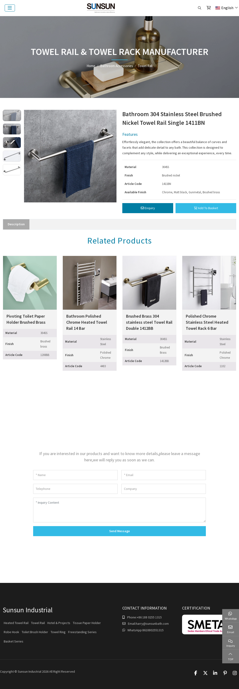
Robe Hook (11, 632)
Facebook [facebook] (195, 673)
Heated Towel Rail (16, 623)
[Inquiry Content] (119, 510)
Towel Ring (58, 632)
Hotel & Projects (58, 623)
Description (16, 224)
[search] (199, 8)
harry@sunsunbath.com (152, 623)
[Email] (163, 475)
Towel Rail (38, 623)
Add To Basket (206, 208)
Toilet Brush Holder (35, 632)
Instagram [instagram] (235, 673)
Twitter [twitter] (205, 673)
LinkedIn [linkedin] (215, 673)
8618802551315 (153, 630)
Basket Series (13, 641)
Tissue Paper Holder (87, 623)
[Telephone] (75, 489)
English (224, 7)
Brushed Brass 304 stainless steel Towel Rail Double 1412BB (149, 322)
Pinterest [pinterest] (225, 673)
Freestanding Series (82, 632)
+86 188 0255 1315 (149, 617)
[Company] (163, 489)
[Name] (75, 475)
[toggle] (10, 7)
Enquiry (148, 208)
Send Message (119, 531)
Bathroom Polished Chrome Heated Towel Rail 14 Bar (86, 322)
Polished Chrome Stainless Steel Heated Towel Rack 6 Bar (207, 322)
